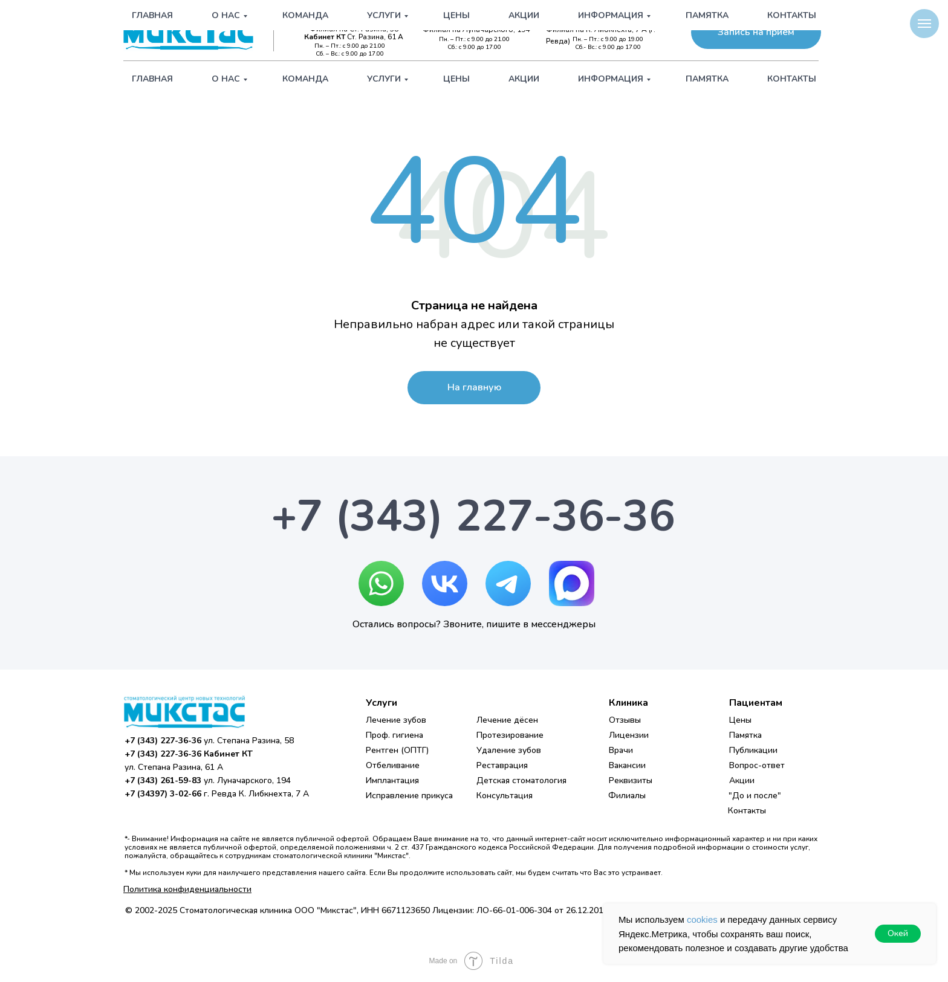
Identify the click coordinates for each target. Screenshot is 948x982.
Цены (456, 79)
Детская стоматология (521, 780)
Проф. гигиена (394, 735)
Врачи (621, 750)
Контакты (791, 79)
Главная (152, 79)
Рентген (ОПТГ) (397, 750)
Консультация (504, 795)
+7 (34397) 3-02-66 (613, 19)
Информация (610, 79)
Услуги (384, 79)
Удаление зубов (508, 750)
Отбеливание (393, 765)
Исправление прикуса (409, 795)
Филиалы (627, 795)
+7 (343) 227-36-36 (351, 19)
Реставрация (502, 765)
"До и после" (755, 795)
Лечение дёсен (507, 720)
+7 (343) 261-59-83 (483, 19)
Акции (523, 79)
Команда (305, 79)
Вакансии (627, 765)
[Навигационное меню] (924, 23)
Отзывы (625, 720)
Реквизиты (630, 780)
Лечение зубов (396, 720)
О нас (226, 79)
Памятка (707, 79)
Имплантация (392, 780)
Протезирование (510, 735)
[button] (756, 32)
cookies (702, 919)
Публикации (753, 750)
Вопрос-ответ (757, 765)
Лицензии (629, 735)
